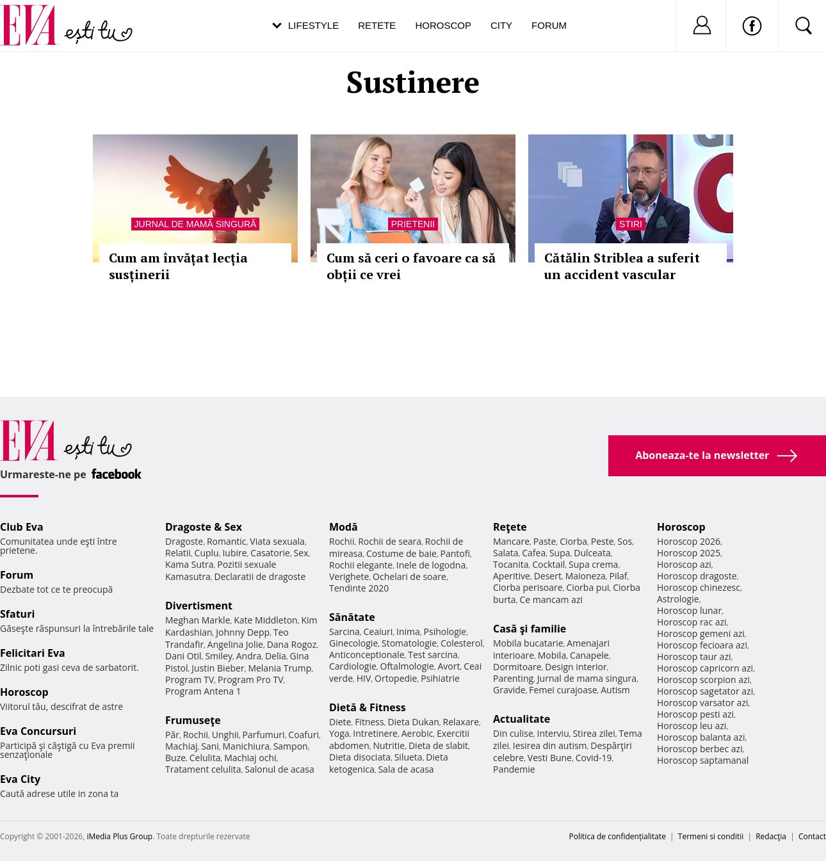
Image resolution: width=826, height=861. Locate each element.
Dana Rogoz (292, 644)
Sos (624, 541)
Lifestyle (313, 25)
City (501, 25)
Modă (343, 527)
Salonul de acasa (279, 769)
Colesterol (462, 643)
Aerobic (417, 733)
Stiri (630, 224)
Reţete (510, 527)
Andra (249, 656)
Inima (408, 631)
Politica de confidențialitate (617, 836)
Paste (544, 541)
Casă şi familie (529, 629)
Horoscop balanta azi (701, 737)
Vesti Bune (550, 758)
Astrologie (678, 599)
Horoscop (443, 25)
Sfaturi (17, 614)
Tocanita (511, 564)
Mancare (511, 541)
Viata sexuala (277, 541)
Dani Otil (183, 656)
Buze (175, 758)
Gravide (509, 690)
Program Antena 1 (203, 691)
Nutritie (389, 745)
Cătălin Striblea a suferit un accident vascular (622, 266)
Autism (615, 690)
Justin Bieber (217, 668)
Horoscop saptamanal (703, 760)
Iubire (234, 553)
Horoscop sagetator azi (705, 691)
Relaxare (461, 722)
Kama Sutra (189, 564)
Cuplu (207, 553)
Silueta (408, 757)
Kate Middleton (266, 620)
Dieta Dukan (413, 722)
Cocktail (548, 564)
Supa (560, 553)
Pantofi (455, 553)
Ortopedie (396, 678)
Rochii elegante (361, 565)
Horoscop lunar (689, 610)
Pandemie (514, 769)
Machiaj (181, 746)
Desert (548, 576)
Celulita (205, 758)
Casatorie (270, 553)
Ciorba (573, 541)
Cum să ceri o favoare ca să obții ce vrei (411, 266)
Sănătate (352, 617)
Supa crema (593, 564)
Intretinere (375, 733)
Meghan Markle (198, 620)
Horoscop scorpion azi (703, 679)
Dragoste (184, 541)
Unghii (225, 734)
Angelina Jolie (235, 644)
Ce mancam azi (551, 599)
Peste (602, 541)
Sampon (290, 746)
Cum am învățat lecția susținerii (178, 266)
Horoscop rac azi (692, 622)
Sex (301, 553)
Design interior (575, 667)
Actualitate (521, 719)
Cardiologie (353, 666)
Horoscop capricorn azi (705, 668)
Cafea (534, 553)
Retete (377, 25)
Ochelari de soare (409, 576)
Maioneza (585, 576)
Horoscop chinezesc (698, 587)
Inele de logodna (431, 565)
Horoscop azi (684, 564)
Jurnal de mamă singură (195, 224)
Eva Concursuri (38, 731)
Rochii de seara (389, 541)
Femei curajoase (563, 690)
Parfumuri (264, 734)
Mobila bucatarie (528, 643)
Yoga (339, 733)
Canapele (589, 655)
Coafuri (303, 734)
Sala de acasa (405, 769)
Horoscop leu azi (691, 726)
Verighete (349, 576)
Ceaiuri (378, 631)
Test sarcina (433, 654)
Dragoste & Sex (203, 527)
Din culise (513, 733)
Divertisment (198, 606)
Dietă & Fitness (367, 707)
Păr (172, 734)
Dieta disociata (360, 757)
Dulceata (592, 553)
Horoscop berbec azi (700, 749)
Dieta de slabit (438, 745)
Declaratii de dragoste (260, 576)
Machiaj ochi (250, 758)
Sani (210, 746)
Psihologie (445, 631)
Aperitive (511, 576)
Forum (549, 25)
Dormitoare (517, 667)
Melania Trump (279, 668)
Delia (275, 656)
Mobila (552, 655)
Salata (506, 553)
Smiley (218, 656)
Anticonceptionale (367, 654)
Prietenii (413, 224)
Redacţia (771, 836)
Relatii (178, 553)
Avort (448, 666)
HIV (364, 678)
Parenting (513, 678)
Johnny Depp (243, 632)
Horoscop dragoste (697, 576)
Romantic (227, 541)
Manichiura (246, 746)
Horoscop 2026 (688, 541)
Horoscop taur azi (694, 656)
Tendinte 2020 (359, 588)
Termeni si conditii (711, 836)
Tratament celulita (203, 769)
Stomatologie (409, 643)
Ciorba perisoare (528, 587)
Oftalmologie (407, 666)
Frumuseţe (193, 720)
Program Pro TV (251, 679)
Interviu (553, 733)
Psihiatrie (440, 678)
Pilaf (618, 576)
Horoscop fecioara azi (702, 645)
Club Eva (22, 527)
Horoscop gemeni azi (701, 633)
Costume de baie (401, 553)
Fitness (369, 722)
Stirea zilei (593, 733)
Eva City (20, 779)
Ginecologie (353, 643)
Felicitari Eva (32, 653)
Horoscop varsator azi (702, 702)
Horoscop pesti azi (695, 714)
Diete (340, 722)
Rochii (195, 734)
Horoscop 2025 (688, 553)
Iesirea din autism (550, 745)
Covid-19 (594, 758)
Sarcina (344, 631)
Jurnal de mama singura (586, 678)
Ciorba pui (587, 587)
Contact (812, 836)
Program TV (189, 679)
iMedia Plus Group (119, 836)
